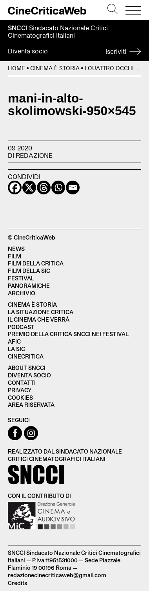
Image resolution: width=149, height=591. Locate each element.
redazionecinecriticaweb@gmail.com (57, 575)
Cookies (20, 397)
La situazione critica (40, 312)
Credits (17, 583)
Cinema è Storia (55, 68)
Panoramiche (29, 285)
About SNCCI (26, 367)
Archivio (21, 293)
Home (16, 68)
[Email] (73, 187)
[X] (29, 187)
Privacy (19, 390)
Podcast (21, 327)
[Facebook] (15, 187)
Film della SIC (29, 270)
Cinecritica (26, 356)
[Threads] (44, 187)
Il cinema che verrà (38, 319)
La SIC (16, 349)
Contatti (22, 382)
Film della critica (36, 263)
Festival (21, 278)
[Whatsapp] (58, 187)
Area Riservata (31, 404)
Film (14, 256)
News (16, 248)
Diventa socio (74, 52)
